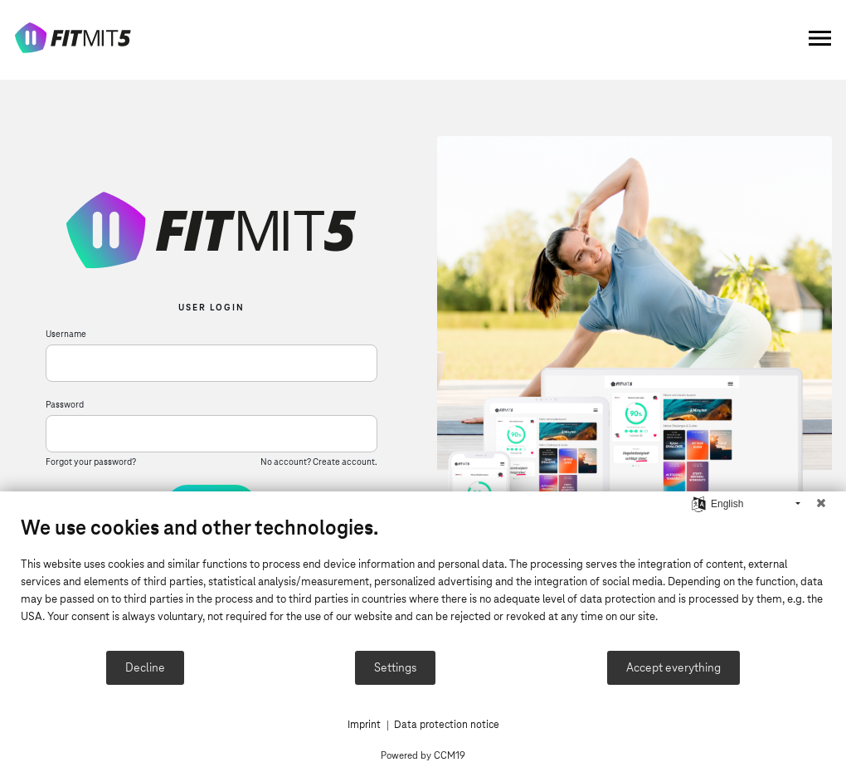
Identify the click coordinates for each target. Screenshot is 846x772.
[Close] (821, 503)
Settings (395, 667)
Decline (145, 667)
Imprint (364, 724)
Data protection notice (446, 724)
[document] (423, 581)
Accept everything (673, 667)
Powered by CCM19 (423, 755)
